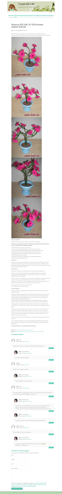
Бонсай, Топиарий (20, 329)
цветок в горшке (40, 331)
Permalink (26, 341)
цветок (35, 331)
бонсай (17, 331)
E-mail (13, 459)
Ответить (52, 348)
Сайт (12, 463)
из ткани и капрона (29, 329)
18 (29, 17)
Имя (12, 455)
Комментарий (14, 468)
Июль (26, 17)
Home (17, 17)
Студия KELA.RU (26, 4)
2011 (22, 17)
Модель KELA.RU (29, 331)
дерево (20, 331)
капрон (24, 331)
